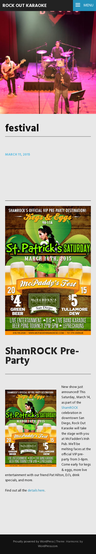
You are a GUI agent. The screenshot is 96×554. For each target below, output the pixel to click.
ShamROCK (69, 408)
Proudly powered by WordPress (33, 541)
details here (36, 490)
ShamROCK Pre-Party (42, 356)
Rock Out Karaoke (25, 6)
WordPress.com (48, 546)
